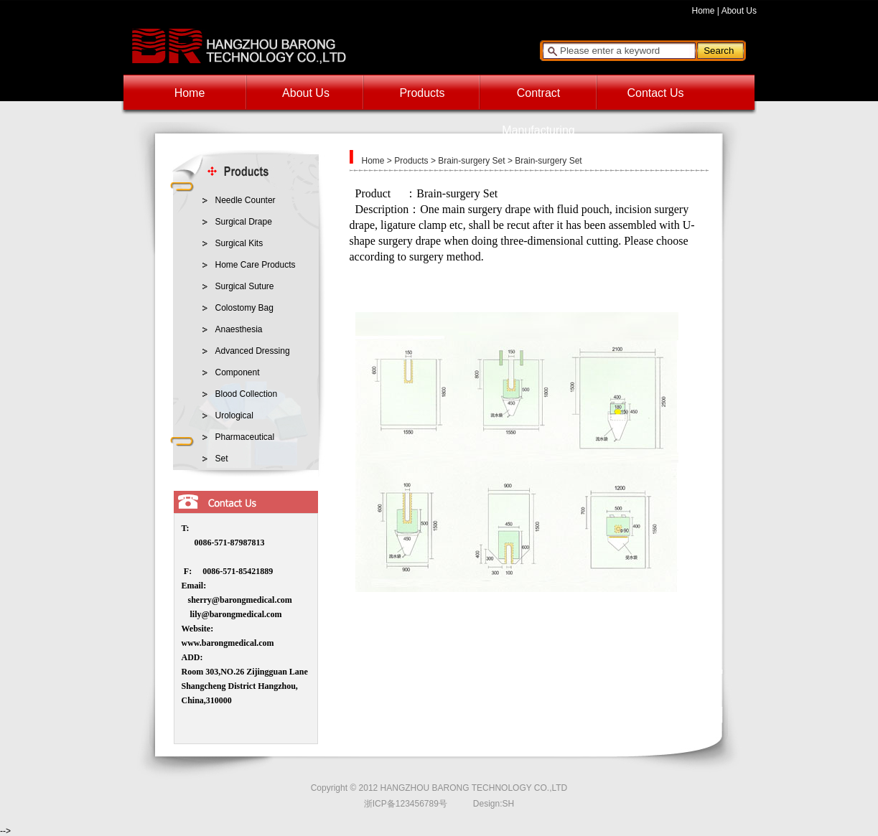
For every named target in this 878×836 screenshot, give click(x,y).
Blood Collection (246, 394)
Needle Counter (245, 200)
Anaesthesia (239, 329)
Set (221, 459)
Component (237, 372)
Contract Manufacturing (538, 99)
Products (421, 93)
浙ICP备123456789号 (405, 804)
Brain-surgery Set (471, 161)
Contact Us (655, 93)
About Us (739, 11)
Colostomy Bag (244, 308)
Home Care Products (255, 265)
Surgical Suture (244, 286)
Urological (234, 415)
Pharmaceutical (245, 437)
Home (703, 11)
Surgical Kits (239, 243)
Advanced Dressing (252, 351)
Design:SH (493, 804)
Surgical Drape (243, 222)
